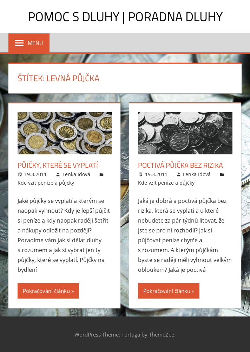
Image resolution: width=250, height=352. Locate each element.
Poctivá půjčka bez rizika (180, 165)
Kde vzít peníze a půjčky (46, 182)
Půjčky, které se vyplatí (58, 165)
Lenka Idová (76, 174)
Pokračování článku (46, 290)
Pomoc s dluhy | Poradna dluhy (125, 16)
